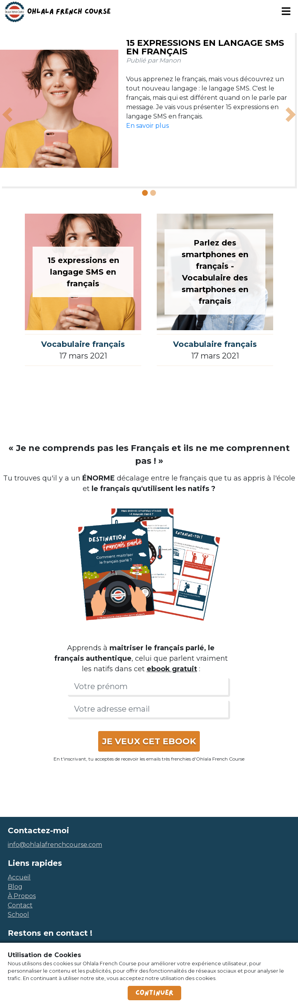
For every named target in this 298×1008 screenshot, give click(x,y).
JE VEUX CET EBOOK (149, 741)
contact (20, 905)
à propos (22, 896)
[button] (7, 114)
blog (15, 886)
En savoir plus (147, 125)
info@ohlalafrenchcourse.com (55, 844)
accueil (19, 877)
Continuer (154, 993)
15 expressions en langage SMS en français (205, 47)
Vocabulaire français (83, 344)
